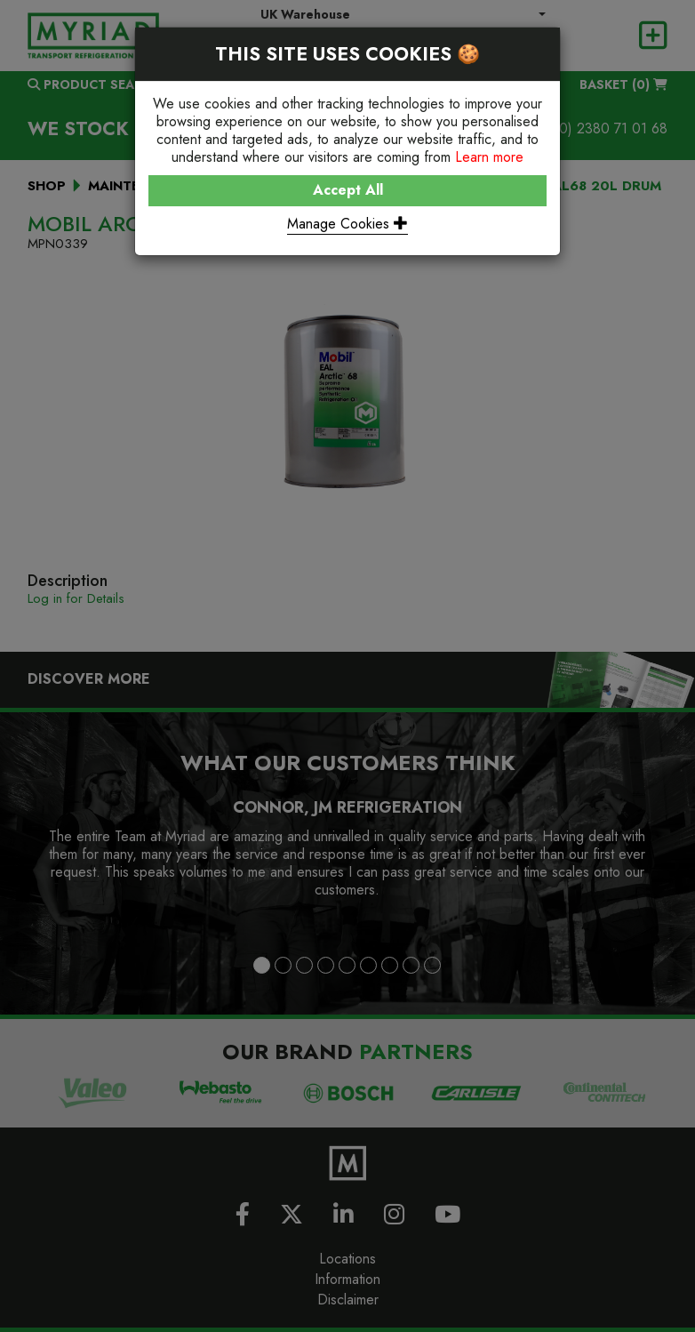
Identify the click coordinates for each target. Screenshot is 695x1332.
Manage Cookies (347, 223)
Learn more (489, 157)
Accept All (348, 190)
